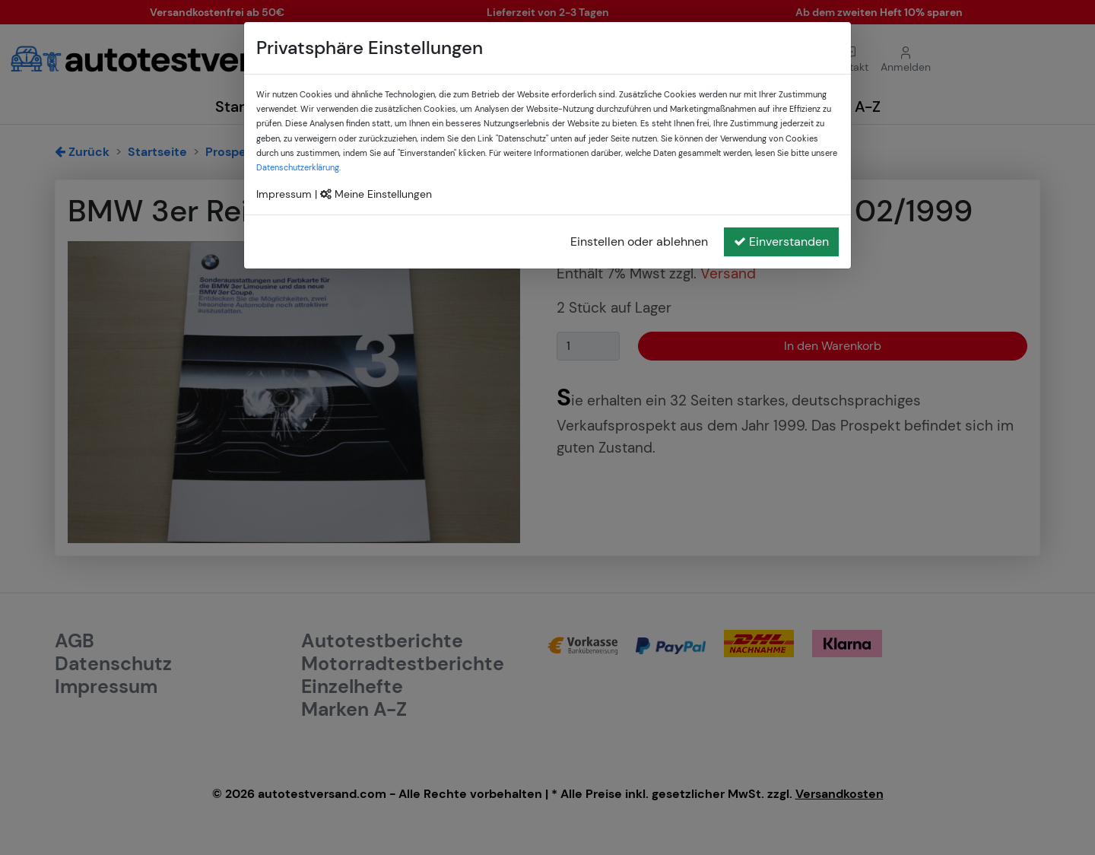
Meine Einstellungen (376, 194)
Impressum (284, 194)
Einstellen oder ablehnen (639, 242)
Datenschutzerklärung (297, 167)
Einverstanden (781, 242)
